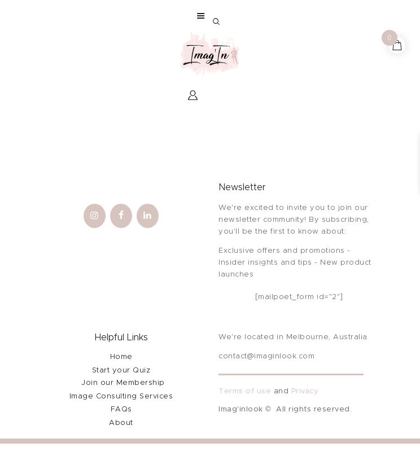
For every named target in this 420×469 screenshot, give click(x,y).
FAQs (121, 409)
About (121, 423)
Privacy (305, 391)
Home (121, 357)
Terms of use (244, 391)
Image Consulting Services (121, 396)
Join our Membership (123, 383)
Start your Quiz (121, 370)
